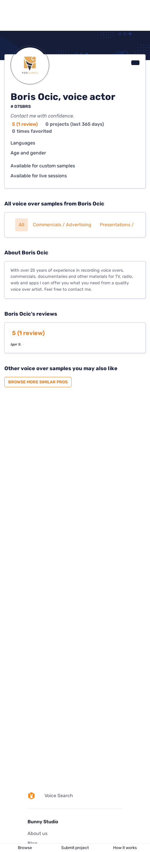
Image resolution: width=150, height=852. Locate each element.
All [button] (21, 224)
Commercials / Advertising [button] (62, 224)
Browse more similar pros (38, 382)
